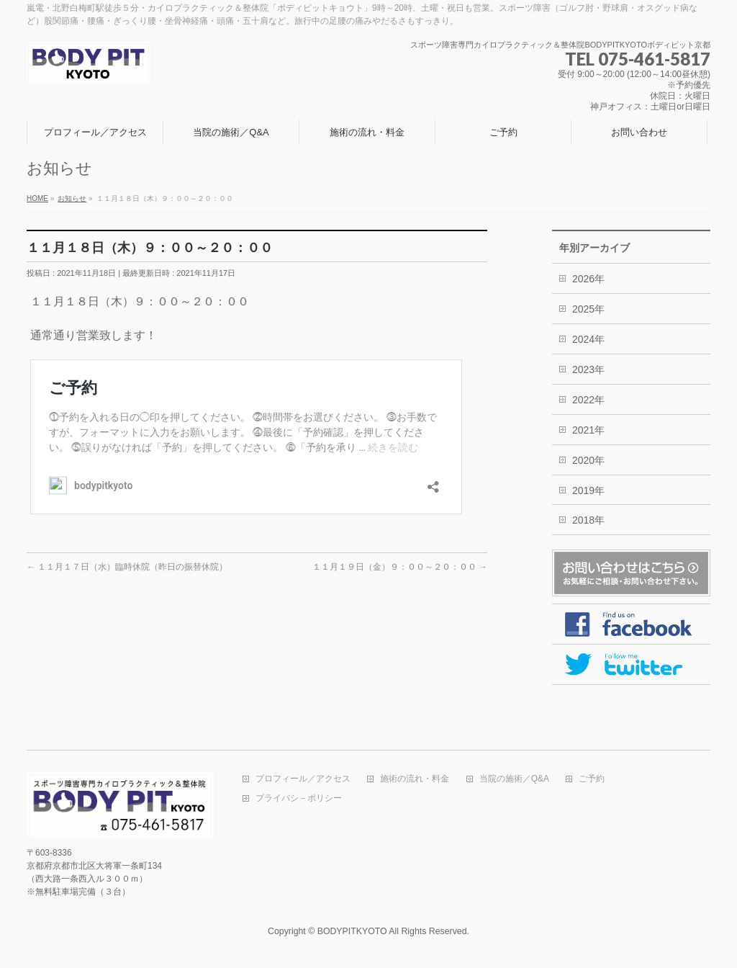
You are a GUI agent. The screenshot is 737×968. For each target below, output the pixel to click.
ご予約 (592, 779)
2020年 (588, 460)
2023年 (588, 369)
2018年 (588, 520)
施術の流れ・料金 (414, 779)
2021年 (588, 430)
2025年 (588, 309)
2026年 (588, 278)
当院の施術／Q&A (514, 779)
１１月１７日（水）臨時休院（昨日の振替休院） (127, 567)
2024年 (588, 339)
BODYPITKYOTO (352, 931)
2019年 (588, 490)
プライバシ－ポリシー (299, 798)
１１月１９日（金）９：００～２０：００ (399, 567)
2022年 (588, 399)
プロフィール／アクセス (303, 779)
